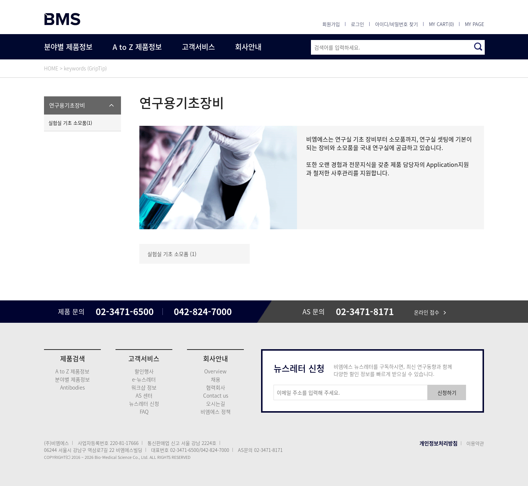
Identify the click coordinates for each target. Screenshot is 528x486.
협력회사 (215, 387)
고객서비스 (198, 46)
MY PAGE (474, 24)
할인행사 (144, 371)
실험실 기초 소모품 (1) (172, 253)
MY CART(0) (441, 24)
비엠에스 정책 (216, 411)
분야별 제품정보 (68, 46)
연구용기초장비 (67, 105)
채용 (215, 379)
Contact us (215, 395)
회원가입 (331, 24)
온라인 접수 (430, 312)
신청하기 (446, 392)
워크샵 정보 (144, 387)
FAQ (144, 411)
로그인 (357, 24)
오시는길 (215, 403)
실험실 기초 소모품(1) (70, 122)
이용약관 (475, 443)
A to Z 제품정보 (137, 46)
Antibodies (72, 387)
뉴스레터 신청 (144, 403)
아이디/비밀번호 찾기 (396, 24)
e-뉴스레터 (144, 379)
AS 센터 (144, 395)
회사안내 (248, 46)
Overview (215, 371)
